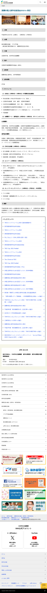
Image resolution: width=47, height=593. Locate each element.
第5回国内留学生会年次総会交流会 (14, 244)
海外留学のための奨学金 (8, 375)
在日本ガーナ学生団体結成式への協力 (15, 313)
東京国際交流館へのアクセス (10, 422)
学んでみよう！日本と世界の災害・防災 (16, 237)
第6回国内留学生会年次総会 (12, 233)
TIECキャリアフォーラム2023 (13, 241)
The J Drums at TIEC (10, 259)
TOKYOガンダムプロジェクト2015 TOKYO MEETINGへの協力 (23, 331)
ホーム (3, 516)
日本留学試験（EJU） (7, 394)
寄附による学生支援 (7, 570)
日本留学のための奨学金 (8, 382)
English (3, 5)
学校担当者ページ (6, 449)
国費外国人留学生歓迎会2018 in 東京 (15, 278)
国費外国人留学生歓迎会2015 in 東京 (15, 324)
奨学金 (3, 558)
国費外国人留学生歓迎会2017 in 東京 (15, 285)
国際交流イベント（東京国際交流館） (20, 517)
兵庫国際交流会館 (6, 429)
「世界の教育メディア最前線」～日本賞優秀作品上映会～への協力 (23, 296)
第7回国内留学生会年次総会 (12, 226)
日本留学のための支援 (7, 386)
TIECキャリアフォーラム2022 (13, 252)
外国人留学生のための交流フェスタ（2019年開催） (19, 270)
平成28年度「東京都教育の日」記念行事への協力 (19, 309)
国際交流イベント (7, 418)
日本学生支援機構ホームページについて (26, 585)
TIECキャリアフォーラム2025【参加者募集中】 (18, 222)
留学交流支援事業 (6, 398)
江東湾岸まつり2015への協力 (13, 320)
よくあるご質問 (5, 578)
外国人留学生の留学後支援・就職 (10, 390)
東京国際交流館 (5, 406)
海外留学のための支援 (7, 379)
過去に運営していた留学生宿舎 (9, 433)
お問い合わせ (33, 583)
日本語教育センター (7, 441)
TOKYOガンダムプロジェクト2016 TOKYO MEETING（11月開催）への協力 (23, 301)
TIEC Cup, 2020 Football (11, 263)
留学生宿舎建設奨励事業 (8, 437)
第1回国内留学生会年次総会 (12, 274)
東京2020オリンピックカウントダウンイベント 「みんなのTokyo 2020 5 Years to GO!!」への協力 (23, 336)
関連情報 (4, 445)
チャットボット (44, 587)
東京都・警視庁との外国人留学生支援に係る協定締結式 (20, 292)
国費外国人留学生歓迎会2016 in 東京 (15, 305)
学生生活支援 (5, 566)
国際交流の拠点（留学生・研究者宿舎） (12, 402)
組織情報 (4, 574)
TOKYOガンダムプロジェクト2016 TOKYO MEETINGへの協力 (23, 316)
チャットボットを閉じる (40, 583)
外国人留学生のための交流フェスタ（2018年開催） (19, 281)
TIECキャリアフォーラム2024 (13, 230)
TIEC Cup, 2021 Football (11, 248)
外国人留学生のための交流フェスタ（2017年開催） (19, 289)
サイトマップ (5, 583)
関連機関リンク (15, 583)
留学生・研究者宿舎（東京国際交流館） (13, 410)
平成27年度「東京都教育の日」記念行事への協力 (19, 327)
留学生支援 (9, 516)
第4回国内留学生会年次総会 (12, 256)
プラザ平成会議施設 (8, 414)
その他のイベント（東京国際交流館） (11, 519)
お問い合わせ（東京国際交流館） (11, 426)
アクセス (24, 583)
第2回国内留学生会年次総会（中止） (15, 267)
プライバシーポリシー (7, 585)
